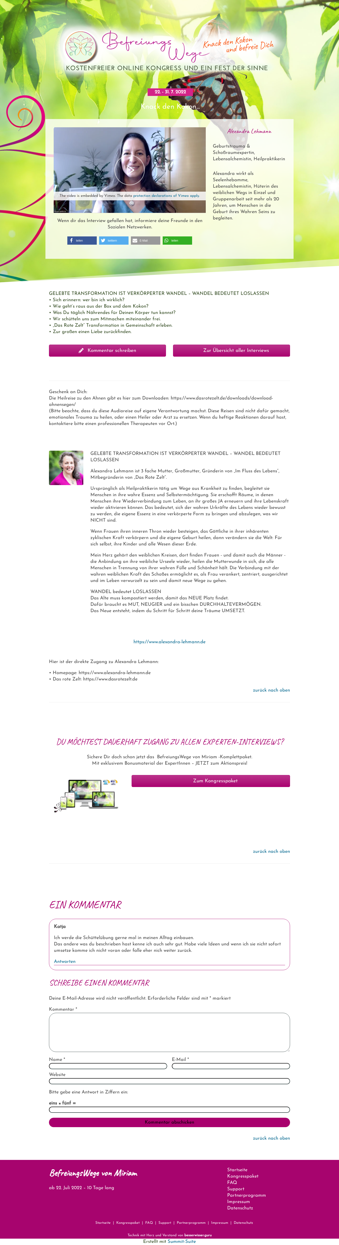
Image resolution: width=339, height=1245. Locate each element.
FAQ (232, 1182)
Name (57, 1059)
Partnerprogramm (246, 1195)
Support (235, 1189)
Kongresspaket (242, 1176)
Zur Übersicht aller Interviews (231, 350)
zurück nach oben (271, 690)
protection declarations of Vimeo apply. (166, 196)
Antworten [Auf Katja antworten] (65, 961)
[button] (82, 240)
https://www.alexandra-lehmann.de (169, 642)
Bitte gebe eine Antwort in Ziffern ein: (88, 1092)
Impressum (238, 1202)
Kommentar (63, 1009)
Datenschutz (240, 1208)
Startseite (237, 1170)
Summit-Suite (182, 1241)
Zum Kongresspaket (211, 781)
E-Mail (180, 1059)
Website (57, 1074)
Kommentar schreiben (108, 350)
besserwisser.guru (198, 1235)
